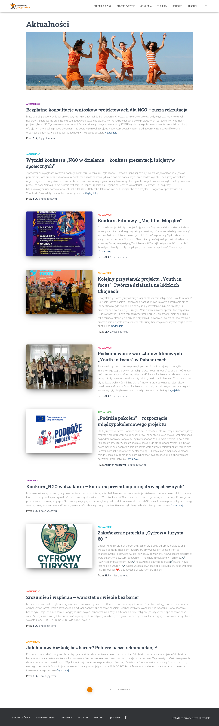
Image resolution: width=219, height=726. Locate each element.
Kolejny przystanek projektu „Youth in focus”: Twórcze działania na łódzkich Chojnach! (140, 285)
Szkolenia (146, 6)
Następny (123, 689)
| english (192, 6)
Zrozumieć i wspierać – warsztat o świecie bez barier (82, 597)
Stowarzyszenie (126, 6)
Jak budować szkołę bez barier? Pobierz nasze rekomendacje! (91, 648)
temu (47, 138)
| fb (205, 6)
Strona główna (102, 6)
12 (111, 689)
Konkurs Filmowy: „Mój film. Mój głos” (140, 220)
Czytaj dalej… (112, 132)
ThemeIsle (204, 718)
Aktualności (33, 104)
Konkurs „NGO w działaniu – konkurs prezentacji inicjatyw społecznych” (105, 486)
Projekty (162, 6)
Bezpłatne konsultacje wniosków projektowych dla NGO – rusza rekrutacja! (107, 110)
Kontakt (177, 6)
